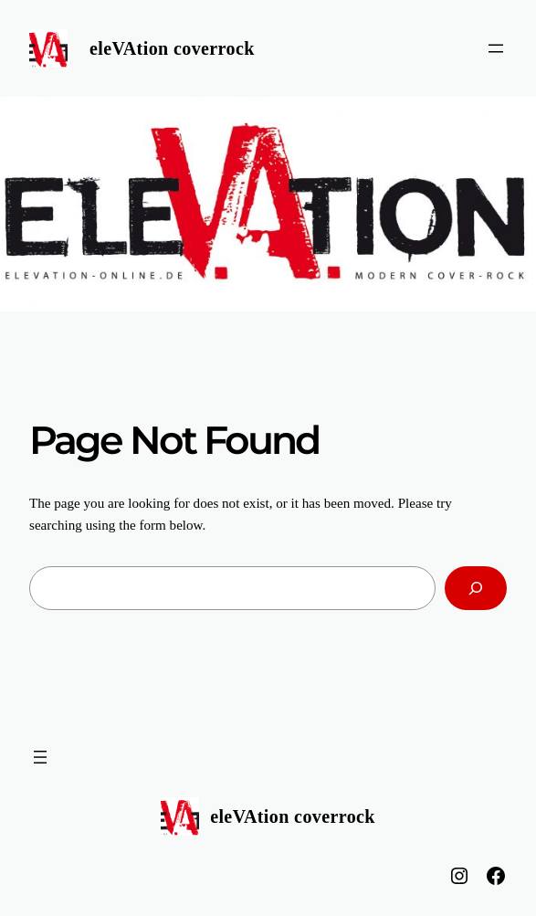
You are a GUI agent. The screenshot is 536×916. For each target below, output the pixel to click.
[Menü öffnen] (496, 48)
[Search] (476, 588)
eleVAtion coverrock (172, 48)
